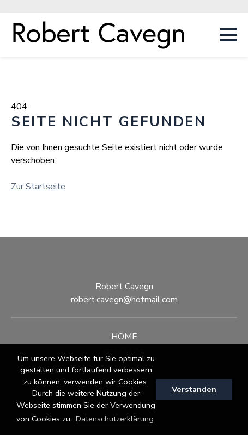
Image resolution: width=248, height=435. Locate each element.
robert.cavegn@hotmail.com (124, 300)
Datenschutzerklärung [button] (115, 418)
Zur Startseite (38, 186)
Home (124, 337)
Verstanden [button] (194, 389)
